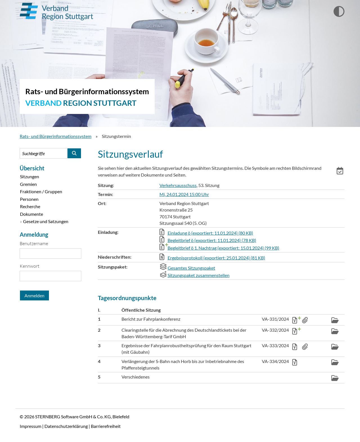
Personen (29, 199)
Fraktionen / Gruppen (41, 191)
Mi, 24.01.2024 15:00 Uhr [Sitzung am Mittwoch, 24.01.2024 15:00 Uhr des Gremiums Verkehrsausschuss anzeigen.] (184, 194)
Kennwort (29, 266)
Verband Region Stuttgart (56, 11)
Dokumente (31, 214)
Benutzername (34, 243)
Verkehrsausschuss (178, 185)
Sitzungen (29, 176)
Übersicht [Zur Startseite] (32, 168)
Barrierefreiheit (106, 426)
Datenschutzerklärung (66, 426)
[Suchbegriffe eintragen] (43, 153)
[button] (341, 171)
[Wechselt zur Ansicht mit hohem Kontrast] (339, 11)
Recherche (30, 206)
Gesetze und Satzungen (45, 221)
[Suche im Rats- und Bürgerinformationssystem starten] (74, 153)
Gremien (28, 184)
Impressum (30, 426)
